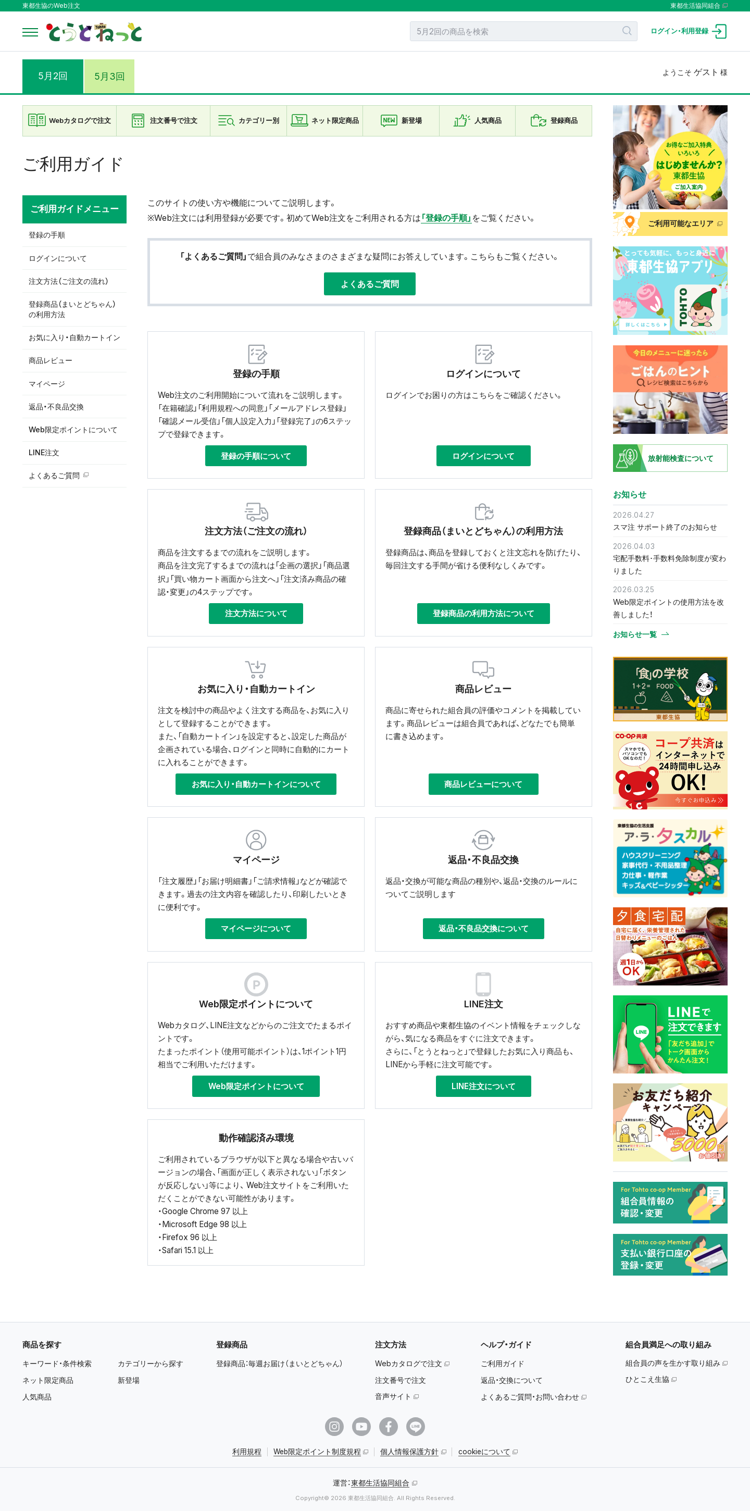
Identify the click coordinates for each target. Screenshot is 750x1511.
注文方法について (256, 613)
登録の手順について (256, 456)
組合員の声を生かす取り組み (673, 1362)
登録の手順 (47, 234)
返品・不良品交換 (56, 406)
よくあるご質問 (54, 475)
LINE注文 (44, 452)
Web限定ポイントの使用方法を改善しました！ (668, 608)
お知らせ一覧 (635, 634)
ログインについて (58, 258)
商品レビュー (50, 360)
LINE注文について (484, 1086)
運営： (371, 1483)
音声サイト (393, 1396)
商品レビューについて (483, 784)
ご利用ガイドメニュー (74, 209)
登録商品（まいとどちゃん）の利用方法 (72, 309)
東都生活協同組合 (695, 6)
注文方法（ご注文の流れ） (69, 281)
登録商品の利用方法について (483, 613)
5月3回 (115, 75)
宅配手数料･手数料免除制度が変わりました (669, 564)
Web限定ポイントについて (73, 429)
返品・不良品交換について (484, 928)
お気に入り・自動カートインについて (256, 784)
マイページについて (256, 928)
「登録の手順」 (446, 218)
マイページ (47, 383)
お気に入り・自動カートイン (74, 337)
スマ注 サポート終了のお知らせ (665, 526)
